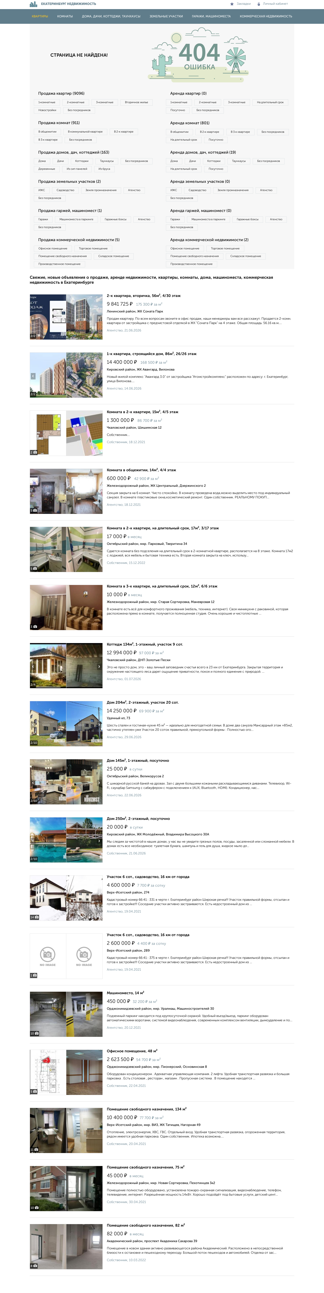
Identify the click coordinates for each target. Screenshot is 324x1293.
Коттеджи (87, 163)
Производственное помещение (61, 281)
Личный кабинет (273, 4)
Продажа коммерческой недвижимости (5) (82, 255)
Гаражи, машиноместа (211, 16)
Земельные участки (166, 16)
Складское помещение (119, 272)
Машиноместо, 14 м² (125, 1010)
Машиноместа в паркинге (80, 233)
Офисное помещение (54, 264)
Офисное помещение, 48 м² (132, 1068)
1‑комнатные (48, 102)
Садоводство (69, 202)
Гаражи (44, 233)
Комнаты (65, 16)
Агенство (143, 202)
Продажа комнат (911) (61, 124)
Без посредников (121, 111)
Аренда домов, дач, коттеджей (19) (205, 163)
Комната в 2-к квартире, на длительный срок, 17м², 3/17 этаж (163, 545)
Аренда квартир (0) (190, 94)
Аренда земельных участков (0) (202, 194)
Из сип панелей (117, 172)
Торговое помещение (98, 264)
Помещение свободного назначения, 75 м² (146, 1185)
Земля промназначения (107, 202)
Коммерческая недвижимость (266, 16)
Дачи (63, 163)
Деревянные (84, 172)
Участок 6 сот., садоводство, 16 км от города (148, 894)
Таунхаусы (115, 163)
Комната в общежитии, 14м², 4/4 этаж (141, 487)
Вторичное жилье (51, 111)
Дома (43, 163)
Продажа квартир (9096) (63, 94)
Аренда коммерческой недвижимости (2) (212, 255)
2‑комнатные (79, 102)
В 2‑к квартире (131, 133)
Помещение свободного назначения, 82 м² (146, 1243)
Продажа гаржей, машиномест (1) (72, 224)
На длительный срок (185, 111)
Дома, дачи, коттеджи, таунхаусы (111, 16)
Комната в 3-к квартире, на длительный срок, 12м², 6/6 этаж (162, 603)
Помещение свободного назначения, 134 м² (147, 1126)
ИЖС (42, 202)
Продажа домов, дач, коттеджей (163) (76, 155)
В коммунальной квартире (89, 133)
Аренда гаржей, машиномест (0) (203, 224)
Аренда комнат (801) (191, 124)
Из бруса (45, 180)
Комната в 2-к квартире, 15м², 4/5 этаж (142, 429)
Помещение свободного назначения (64, 272)
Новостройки (86, 111)
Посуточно (219, 111)
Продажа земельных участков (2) (71, 194)
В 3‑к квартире (49, 141)
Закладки (240, 4)
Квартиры (40, 16)
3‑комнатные (110, 102)
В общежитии (48, 133)
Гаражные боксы (122, 233)
